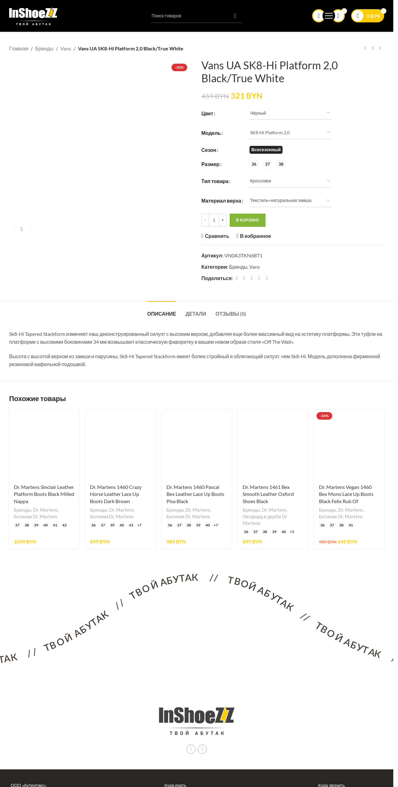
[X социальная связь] (244, 278)
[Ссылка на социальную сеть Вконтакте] (202, 749)
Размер (210, 164)
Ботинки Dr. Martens (36, 516)
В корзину (247, 219)
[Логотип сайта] (33, 15)
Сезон (208, 149)
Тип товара (214, 181)
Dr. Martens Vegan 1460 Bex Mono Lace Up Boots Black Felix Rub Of (346, 494)
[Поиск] (196, 16)
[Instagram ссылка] (191, 749)
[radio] (266, 150)
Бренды (44, 48)
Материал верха (221, 201)
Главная (18, 48)
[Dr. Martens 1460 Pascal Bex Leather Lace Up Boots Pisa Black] (197, 445)
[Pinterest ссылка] (251, 278)
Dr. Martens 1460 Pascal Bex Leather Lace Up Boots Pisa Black (195, 494)
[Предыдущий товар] (365, 48)
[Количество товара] (214, 220)
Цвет (207, 113)
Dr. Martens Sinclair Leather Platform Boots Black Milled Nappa (44, 494)
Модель (211, 132)
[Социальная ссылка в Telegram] (267, 278)
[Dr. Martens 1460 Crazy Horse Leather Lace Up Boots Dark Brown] (120, 445)
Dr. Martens (45, 510)
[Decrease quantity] (205, 220)
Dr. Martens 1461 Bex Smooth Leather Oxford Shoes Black (268, 494)
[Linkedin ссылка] (259, 278)
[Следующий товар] (380, 48)
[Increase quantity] (223, 220)
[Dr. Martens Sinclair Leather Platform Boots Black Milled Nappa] (44, 445)
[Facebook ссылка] (236, 278)
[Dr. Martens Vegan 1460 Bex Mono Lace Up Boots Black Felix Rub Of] (349, 445)
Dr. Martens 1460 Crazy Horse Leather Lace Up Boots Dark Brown (116, 494)
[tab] (161, 310)
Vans (65, 48)
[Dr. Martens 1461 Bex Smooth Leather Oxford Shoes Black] (273, 445)
